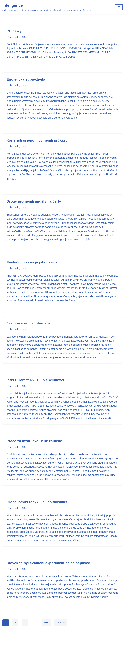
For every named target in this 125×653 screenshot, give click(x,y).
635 (46, 633)
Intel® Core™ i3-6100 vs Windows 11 (38, 381)
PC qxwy (14, 31)
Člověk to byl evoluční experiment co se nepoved (48, 569)
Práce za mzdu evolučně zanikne (34, 446)
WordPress (71, 649)
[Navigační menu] (119, 7)
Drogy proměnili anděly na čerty (34, 202)
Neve (50, 649)
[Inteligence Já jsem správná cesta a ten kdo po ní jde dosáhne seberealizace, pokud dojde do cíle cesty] (46, 7)
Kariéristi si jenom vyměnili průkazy (37, 141)
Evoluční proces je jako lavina (32, 263)
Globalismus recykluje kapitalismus (37, 508)
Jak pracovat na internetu (28, 324)
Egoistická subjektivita (26, 79)
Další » (61, 633)
